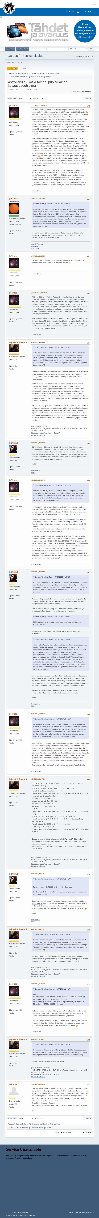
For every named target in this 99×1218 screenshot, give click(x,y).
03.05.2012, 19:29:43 (38, 480)
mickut (14, 443)
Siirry (57, 1132)
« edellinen (75, 92)
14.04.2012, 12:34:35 (38, 256)
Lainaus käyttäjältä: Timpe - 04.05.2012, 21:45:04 (52, 1044)
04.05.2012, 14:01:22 (38, 929)
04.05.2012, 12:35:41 (38, 874)
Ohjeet (71, 1212)
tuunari (14, 1084)
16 (43, 98)
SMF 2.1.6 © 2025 (10, 1212)
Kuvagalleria (35, 470)
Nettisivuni (34, 246)
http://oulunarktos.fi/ (38, 435)
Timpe (14, 105)
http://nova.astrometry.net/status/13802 (68, 522)
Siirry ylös (11, 1118)
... (29, 98)
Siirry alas (11, 98)
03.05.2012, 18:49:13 (38, 342)
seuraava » (86, 92)
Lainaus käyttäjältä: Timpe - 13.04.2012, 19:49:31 (52, 204)
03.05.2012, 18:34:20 (40, 293)
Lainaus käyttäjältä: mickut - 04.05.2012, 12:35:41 (52, 934)
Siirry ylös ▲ (90, 1212)
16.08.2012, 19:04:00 (38, 1084)
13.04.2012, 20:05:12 (38, 198)
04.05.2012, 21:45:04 (38, 984)
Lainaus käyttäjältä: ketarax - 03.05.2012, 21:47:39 (53, 879)
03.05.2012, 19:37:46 (38, 572)
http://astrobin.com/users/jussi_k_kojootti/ (45, 433)
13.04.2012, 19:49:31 (40, 105)
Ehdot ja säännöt (80, 1212)
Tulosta (88, 98)
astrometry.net (51, 609)
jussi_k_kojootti (19, 342)
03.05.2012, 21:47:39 (38, 779)
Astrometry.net (49, 119)
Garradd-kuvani (59, 765)
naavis (14, 199)
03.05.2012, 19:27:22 (38, 443)
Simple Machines (22, 1212)
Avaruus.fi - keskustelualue (24, 55)
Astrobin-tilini (35, 248)
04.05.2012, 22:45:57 (38, 1039)
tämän (75, 297)
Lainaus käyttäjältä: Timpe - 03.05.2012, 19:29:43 (52, 577)
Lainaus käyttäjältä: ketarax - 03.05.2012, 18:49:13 (53, 485)
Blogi (33, 472)
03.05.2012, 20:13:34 (38, 714)
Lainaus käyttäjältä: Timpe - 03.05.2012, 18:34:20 (52, 347)
